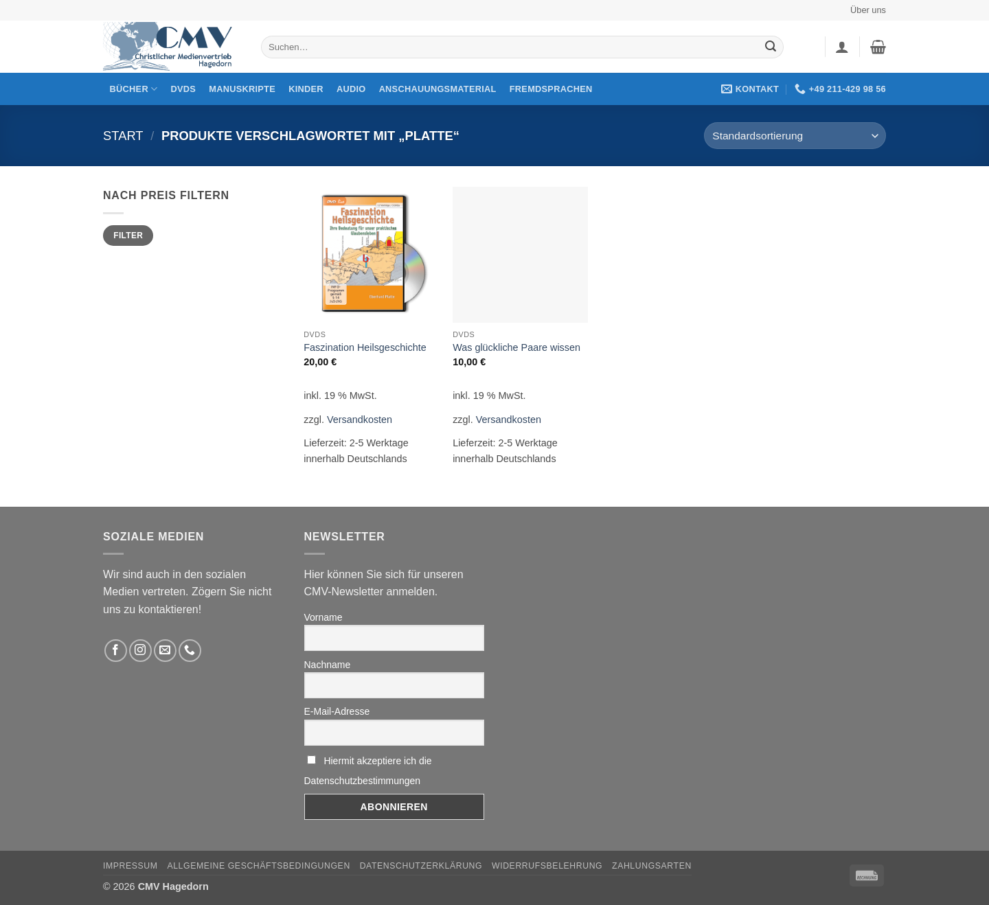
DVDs (183, 89)
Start (123, 135)
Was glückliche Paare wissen (516, 347)
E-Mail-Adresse (337, 711)
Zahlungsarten (652, 866)
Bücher (134, 88)
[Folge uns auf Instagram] (140, 650)
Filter (128, 235)
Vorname (323, 617)
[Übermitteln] (770, 47)
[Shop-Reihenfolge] (795, 135)
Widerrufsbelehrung (547, 866)
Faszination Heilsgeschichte (365, 347)
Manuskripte (242, 89)
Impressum (130, 866)
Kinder (305, 89)
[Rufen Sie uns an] (190, 650)
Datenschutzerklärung (421, 866)
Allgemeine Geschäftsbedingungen (258, 866)
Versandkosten (359, 419)
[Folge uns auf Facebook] (115, 650)
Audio (351, 89)
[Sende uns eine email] (165, 650)
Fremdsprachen (551, 89)
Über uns (868, 10)
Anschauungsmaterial (438, 89)
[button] (842, 47)
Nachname (327, 664)
